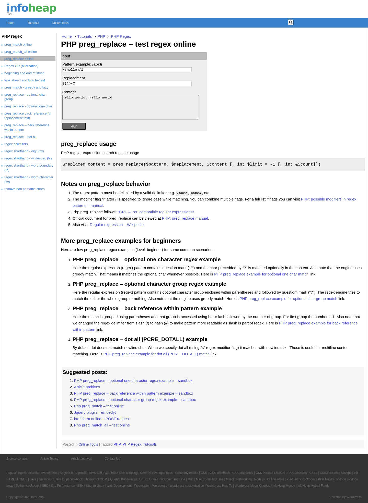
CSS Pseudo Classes (270, 473)
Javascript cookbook (69, 479)
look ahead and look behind (24, 80)
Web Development (119, 485)
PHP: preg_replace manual (185, 218)
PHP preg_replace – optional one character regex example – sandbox (133, 380)
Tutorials (33, 23)
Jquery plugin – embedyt (95, 412)
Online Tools (60, 23)
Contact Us (112, 458)
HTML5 (22, 479)
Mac (190, 479)
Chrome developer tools (156, 473)
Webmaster (142, 485)
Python (341, 479)
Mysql (230, 479)
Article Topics (49, 458)
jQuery (114, 479)
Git (356, 473)
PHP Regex (132, 444)
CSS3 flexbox (329, 473)
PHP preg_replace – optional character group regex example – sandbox (135, 399)
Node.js (259, 479)
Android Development (42, 473)
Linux (143, 479)
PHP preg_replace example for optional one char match (261, 274)
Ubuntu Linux (95, 485)
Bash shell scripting (124, 473)
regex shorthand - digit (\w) (24, 151)
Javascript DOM (96, 479)
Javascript (45, 479)
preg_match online (18, 44)
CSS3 (313, 473)
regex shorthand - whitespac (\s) (28, 158)
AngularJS (67, 473)
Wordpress (159, 485)
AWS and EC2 (99, 473)
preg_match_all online (20, 52)
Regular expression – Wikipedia (117, 224)
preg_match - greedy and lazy (26, 87)
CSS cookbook (220, 473)
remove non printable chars (24, 189)
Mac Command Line (209, 479)
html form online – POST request (102, 419)
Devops (346, 473)
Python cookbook (27, 485)
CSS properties (242, 473)
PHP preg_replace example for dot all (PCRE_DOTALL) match (156, 354)
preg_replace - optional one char (28, 106)
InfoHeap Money (283, 485)
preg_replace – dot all (20, 137)
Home (10, 23)
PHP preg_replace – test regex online (128, 44)
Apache (81, 473)
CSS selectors (297, 473)
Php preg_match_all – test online (102, 425)
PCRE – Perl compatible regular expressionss (155, 212)
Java (33, 479)
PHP (117, 444)
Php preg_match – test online (99, 406)
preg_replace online (18, 59)
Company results (186, 473)
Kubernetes (129, 479)
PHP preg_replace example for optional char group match (288, 298)
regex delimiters (16, 144)
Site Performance (63, 485)
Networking (244, 479)
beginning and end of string (24, 73)
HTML (10, 479)
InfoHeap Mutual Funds (313, 485)
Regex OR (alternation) (21, 66)
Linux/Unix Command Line (167, 479)
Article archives (87, 387)
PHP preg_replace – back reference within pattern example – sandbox (133, 393)
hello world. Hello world (130, 107)
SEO (45, 485)
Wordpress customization (186, 485)
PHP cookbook (305, 479)
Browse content (17, 458)
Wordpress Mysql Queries (252, 485)
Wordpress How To (219, 485)
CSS (204, 473)
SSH (80, 485)
